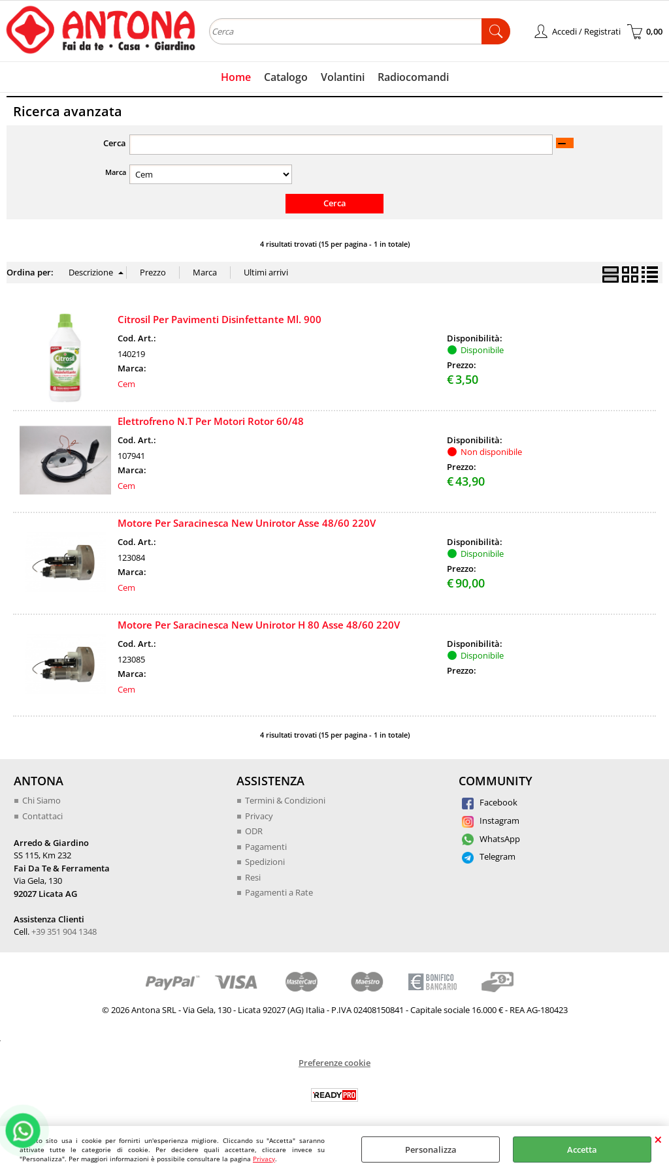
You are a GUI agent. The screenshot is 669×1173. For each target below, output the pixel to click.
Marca (115, 172)
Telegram (488, 856)
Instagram (490, 820)
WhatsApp (491, 839)
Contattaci (42, 816)
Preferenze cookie (334, 1063)
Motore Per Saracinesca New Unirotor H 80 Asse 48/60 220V (259, 624)
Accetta (582, 1149)
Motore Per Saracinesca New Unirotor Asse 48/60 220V (247, 522)
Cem (126, 384)
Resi (253, 877)
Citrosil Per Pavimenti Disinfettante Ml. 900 (219, 319)
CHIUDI (658, 1139)
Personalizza (431, 1149)
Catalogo (286, 77)
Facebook (489, 802)
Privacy (264, 1158)
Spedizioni (265, 862)
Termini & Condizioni (285, 800)
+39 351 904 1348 (64, 931)
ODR (254, 831)
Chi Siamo (41, 800)
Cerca (114, 143)
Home (236, 77)
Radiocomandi (413, 77)
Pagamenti (266, 846)
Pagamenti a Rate (279, 892)
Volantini (343, 77)
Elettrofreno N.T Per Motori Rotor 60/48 (211, 421)
